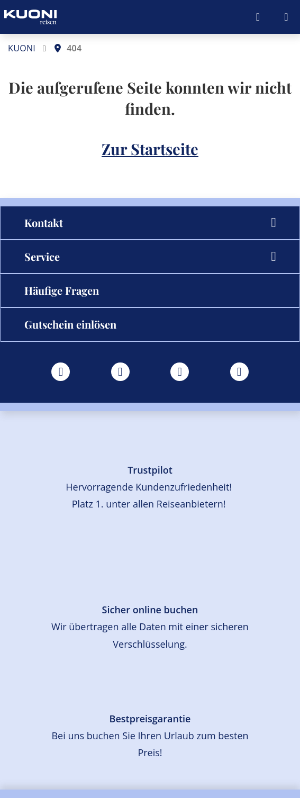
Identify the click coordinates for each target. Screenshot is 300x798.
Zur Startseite (150, 149)
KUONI (21, 48)
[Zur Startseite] (30, 17)
